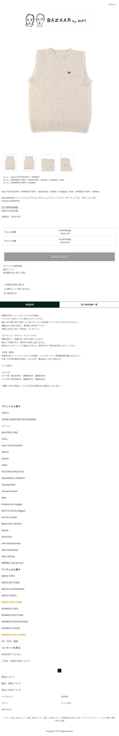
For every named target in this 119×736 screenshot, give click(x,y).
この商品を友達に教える (12, 284)
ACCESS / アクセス (11, 654)
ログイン (5, 703)
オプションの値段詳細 (12, 266)
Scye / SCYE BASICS (20, 177)
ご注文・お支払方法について (16, 661)
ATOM (62, 721)
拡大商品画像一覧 (89, 305)
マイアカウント (7, 696)
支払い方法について (18, 718)
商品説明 (30, 305)
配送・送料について (34, 718)
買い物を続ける (8, 293)
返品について (8, 269)
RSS (57, 721)
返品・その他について (51, 718)
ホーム (6, 177)
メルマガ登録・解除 (108, 718)
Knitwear (32, 183)
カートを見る (66, 703)
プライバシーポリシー (90, 718)
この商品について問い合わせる (15, 289)
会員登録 (64, 696)
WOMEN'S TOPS (18, 180)
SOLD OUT (59, 256)
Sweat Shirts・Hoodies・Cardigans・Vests (46, 180)
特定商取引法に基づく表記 (14, 273)
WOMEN (35, 177)
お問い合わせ (7, 709)
